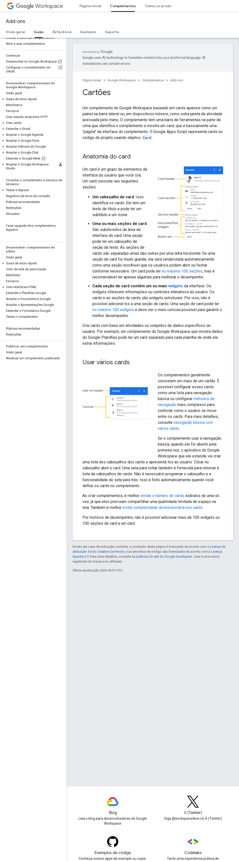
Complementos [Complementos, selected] (123, 6)
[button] (32, 99)
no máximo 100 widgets (113, 309)
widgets (175, 286)
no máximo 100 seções (182, 271)
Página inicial (90, 6)
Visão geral (15, 32)
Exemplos (88, 32)
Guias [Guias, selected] (39, 32)
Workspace (39, 6)
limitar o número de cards (162, 495)
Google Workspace (121, 80)
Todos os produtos (161, 6)
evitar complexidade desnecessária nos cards (163, 507)
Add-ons (15, 21)
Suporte (112, 32)
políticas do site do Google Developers (164, 556)
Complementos (153, 80)
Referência (62, 32)
